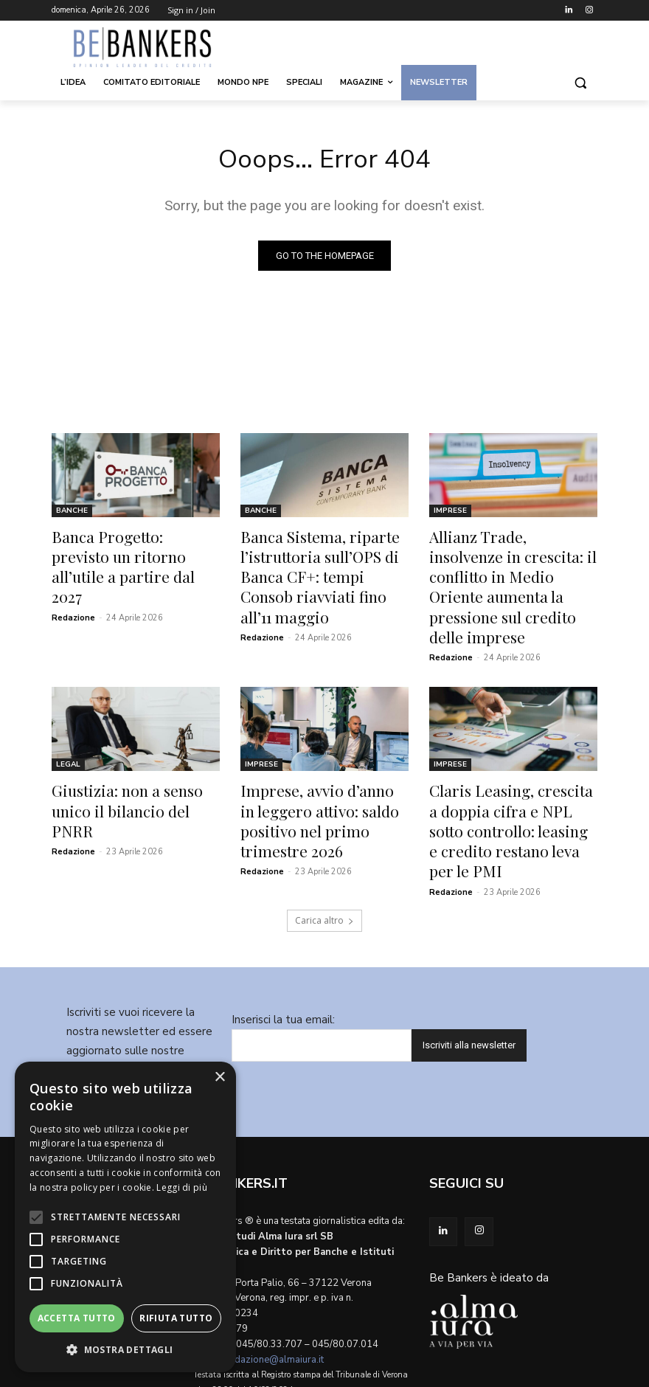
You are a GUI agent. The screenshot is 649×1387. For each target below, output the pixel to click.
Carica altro (324, 849)
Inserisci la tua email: (283, 948)
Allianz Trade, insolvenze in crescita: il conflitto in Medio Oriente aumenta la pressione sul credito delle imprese (509, 570)
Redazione (73, 589)
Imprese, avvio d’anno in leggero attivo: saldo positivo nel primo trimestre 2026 (320, 769)
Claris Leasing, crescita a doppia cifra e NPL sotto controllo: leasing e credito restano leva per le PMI (504, 777)
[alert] (125, 1217)
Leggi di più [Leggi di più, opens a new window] (181, 1187)
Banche (72, 513)
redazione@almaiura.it (275, 1288)
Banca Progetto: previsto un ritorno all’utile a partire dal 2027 (131, 554)
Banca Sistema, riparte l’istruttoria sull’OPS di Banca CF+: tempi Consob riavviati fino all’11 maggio (323, 562)
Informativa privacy (150, 1036)
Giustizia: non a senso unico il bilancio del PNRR (135, 761)
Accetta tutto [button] (77, 1318)
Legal (68, 729)
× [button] (219, 1077)
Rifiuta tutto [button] (175, 1318)
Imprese (450, 513)
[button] (580, 83)
